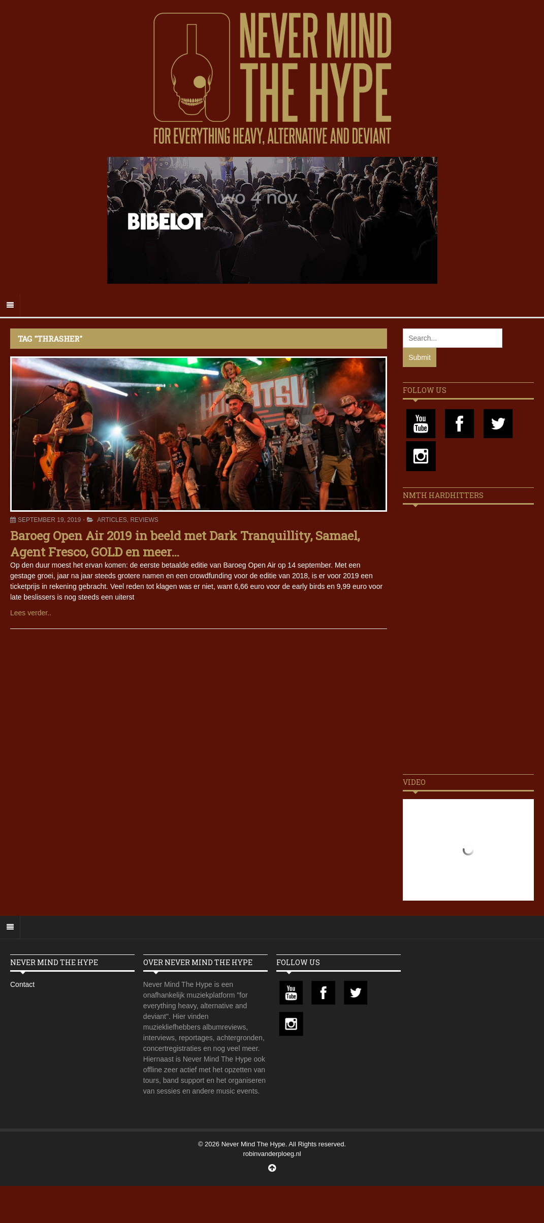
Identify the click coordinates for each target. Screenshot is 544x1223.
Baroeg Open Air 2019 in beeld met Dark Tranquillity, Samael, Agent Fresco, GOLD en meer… (185, 543)
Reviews (144, 519)
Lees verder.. (30, 613)
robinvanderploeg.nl (272, 1154)
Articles (111, 519)
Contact (22, 984)
